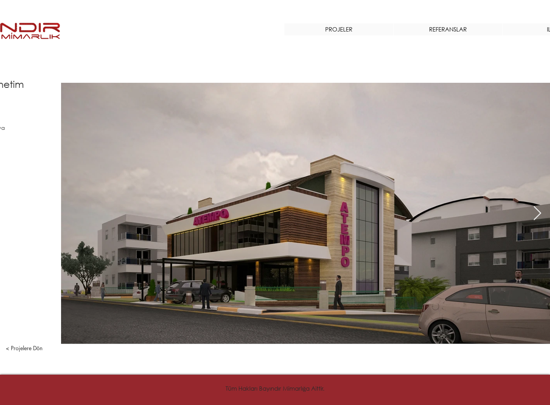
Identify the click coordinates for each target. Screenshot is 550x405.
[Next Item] (537, 213)
